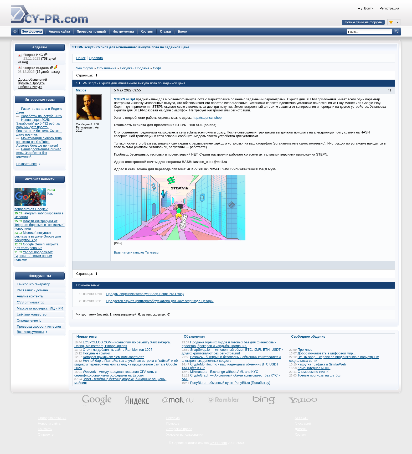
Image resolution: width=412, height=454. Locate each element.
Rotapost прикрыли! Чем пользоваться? (113, 357)
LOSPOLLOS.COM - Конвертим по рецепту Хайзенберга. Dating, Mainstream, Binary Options (122, 344)
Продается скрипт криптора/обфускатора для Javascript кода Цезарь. (160, 301)
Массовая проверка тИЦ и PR (40, 308)
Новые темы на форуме (363, 22)
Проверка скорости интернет (39, 326)
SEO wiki (301, 418)
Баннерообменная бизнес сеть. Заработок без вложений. (38, 152)
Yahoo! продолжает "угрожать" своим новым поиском (33, 255)
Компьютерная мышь (314, 368)
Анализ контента (30, 296)
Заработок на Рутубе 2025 (41, 116)
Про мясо (305, 350)
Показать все (26, 164)
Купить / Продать (31, 83)
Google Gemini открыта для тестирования (36, 246)
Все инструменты (30, 332)
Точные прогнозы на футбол (319, 375)
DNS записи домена (32, 290)
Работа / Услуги (30, 87)
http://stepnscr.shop (207, 118)
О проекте (46, 434)
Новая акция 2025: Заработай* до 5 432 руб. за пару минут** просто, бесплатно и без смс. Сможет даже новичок (39, 127)
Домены (301, 429)
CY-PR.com (218, 443)
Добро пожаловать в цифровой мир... (327, 353)
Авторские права (179, 429)
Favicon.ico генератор (33, 284)
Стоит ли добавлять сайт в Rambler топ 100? (117, 350)
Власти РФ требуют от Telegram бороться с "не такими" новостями (39, 224)
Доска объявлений (32, 79)
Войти (369, 8)
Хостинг (301, 434)
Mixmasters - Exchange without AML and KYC (224, 372)
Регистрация (389, 8)
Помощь (172, 423)
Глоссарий (303, 423)
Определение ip (29, 320)
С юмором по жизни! (313, 372)
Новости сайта (49, 423)
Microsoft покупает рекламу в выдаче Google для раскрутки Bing (37, 236)
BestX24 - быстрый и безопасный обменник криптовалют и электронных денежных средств (231, 359)
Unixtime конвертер (32, 314)
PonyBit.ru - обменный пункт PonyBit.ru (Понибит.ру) (230, 383)
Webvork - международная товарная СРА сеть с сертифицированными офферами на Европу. (115, 373)
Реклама (173, 418)
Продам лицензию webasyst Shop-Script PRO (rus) (145, 294)
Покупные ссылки (96, 353)
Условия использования (184, 434)
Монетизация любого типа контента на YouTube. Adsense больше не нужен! (39, 141)
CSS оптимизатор (30, 302)
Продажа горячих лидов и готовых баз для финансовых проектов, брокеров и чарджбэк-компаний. (229, 344)
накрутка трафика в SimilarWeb (322, 364)
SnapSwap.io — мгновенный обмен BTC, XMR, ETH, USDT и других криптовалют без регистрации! (233, 351)
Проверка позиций (52, 418)
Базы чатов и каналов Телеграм (136, 252)
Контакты (45, 429)
